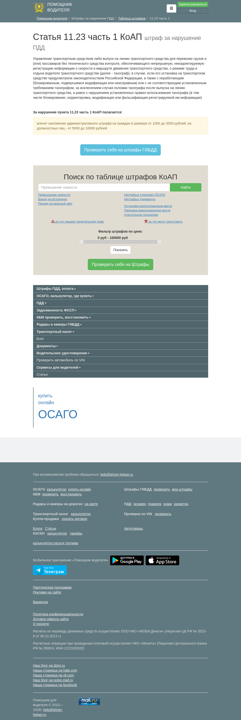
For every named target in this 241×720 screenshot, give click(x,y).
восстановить (71, 487)
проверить (162, 482)
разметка (181, 497)
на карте (91, 497)
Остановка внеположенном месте (148, 206)
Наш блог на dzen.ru (49, 659)
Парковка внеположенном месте (147, 210)
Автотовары (133, 522)
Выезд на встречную (52, 199)
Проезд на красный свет (55, 203)
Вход (192, 10)
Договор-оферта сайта (51, 612)
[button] (171, 8)
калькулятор (56, 482)
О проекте (41, 617)
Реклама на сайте (47, 585)
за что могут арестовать (163, 221)
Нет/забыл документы (139, 199)
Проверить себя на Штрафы (120, 264)
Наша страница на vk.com (53, 668)
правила (154, 497)
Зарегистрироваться (192, 4)
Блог (40, 339)
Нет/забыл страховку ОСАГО (144, 195)
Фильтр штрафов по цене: (120, 231)
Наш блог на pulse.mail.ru (53, 673)
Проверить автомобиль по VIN (61, 360)
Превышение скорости (54, 195)
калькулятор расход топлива (55, 536)
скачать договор (74, 512)
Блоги (37, 522)
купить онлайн (79, 482)
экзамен (139, 497)
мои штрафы (182, 482)
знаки (167, 497)
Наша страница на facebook (55, 678)
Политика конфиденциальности (58, 607)
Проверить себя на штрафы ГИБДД (120, 149)
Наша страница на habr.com (55, 663)
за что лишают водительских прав (77, 221)
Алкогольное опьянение (141, 215)
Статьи (42, 374)
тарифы (76, 527)
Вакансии (40, 595)
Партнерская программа (52, 581)
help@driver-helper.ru (116, 468)
